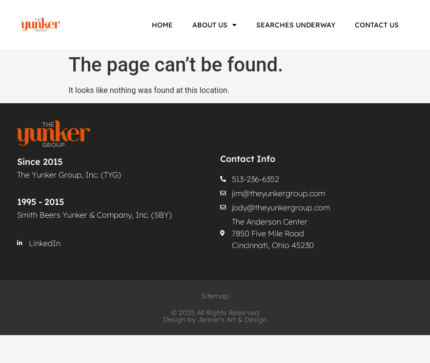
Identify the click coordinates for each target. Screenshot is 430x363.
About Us (214, 25)
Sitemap (215, 296)
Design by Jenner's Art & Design (215, 319)
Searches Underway (295, 25)
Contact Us (377, 25)
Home (162, 25)
